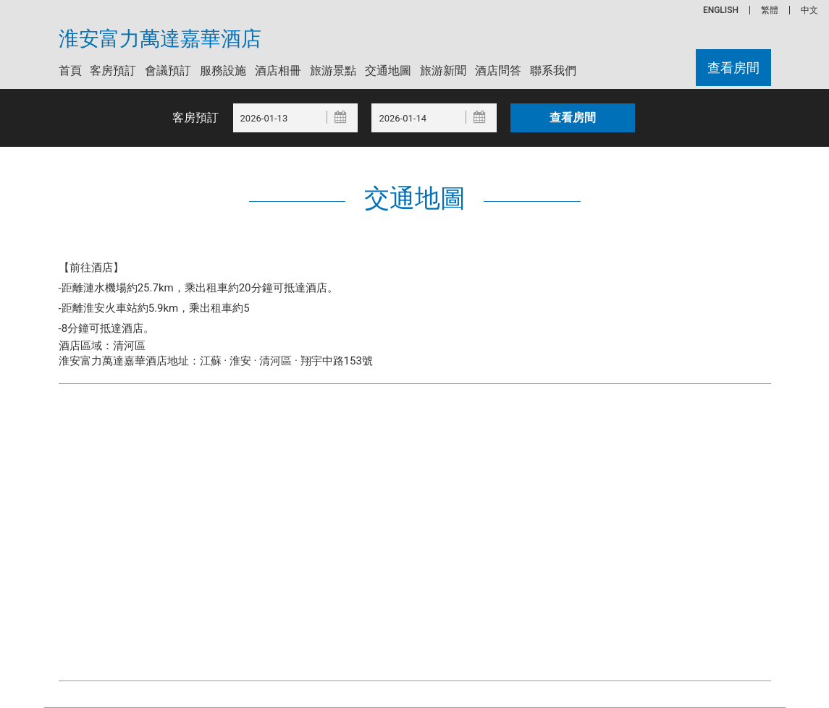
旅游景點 (333, 70)
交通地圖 (388, 70)
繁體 (769, 10)
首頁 (70, 70)
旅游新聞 (443, 70)
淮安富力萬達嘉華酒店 (160, 39)
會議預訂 (168, 70)
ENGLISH (720, 10)
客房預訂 (113, 70)
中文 (809, 10)
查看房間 (733, 67)
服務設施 (223, 70)
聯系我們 (553, 70)
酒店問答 (498, 70)
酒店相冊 (278, 70)
